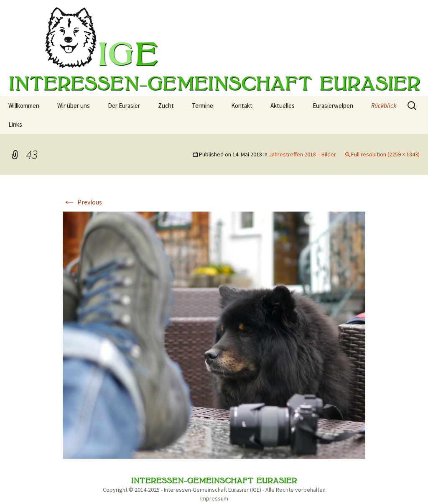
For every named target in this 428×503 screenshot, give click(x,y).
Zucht (166, 106)
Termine (202, 106)
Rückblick (383, 106)
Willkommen (23, 106)
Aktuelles (282, 106)
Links (15, 124)
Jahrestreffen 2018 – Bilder (302, 154)
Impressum (214, 498)
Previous (82, 202)
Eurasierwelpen (333, 106)
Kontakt (241, 106)
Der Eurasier (124, 106)
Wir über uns (73, 106)
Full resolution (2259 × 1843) (385, 154)
